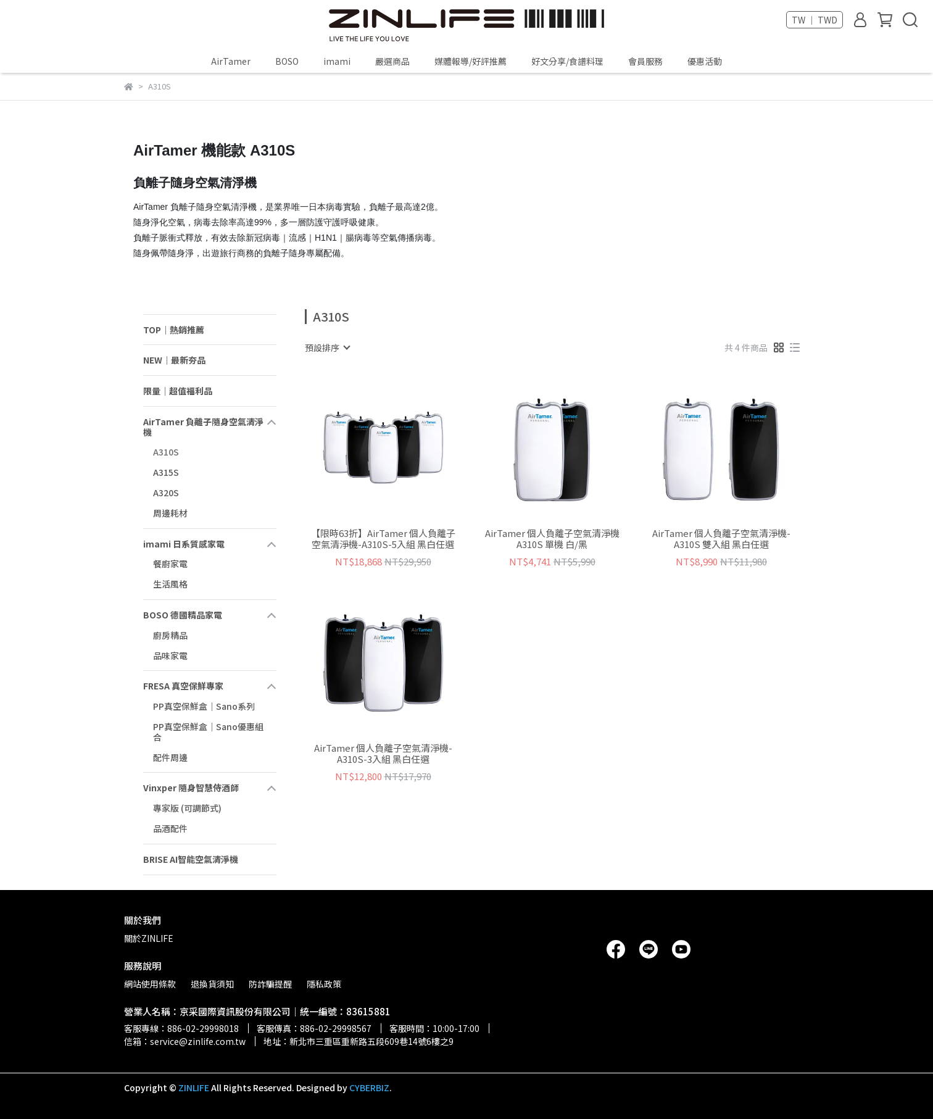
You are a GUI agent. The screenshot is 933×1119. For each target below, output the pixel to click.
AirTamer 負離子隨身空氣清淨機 (203, 426)
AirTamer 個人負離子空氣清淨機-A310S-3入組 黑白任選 (383, 754)
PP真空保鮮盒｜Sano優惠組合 (208, 731)
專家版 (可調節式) (187, 808)
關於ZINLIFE (148, 938)
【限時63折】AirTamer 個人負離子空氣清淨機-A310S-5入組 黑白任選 (383, 539)
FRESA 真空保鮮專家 (183, 686)
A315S (166, 472)
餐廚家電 (170, 563)
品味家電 (170, 655)
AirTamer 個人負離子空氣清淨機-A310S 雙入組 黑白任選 (721, 539)
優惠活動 (704, 61)
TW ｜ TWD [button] (814, 19)
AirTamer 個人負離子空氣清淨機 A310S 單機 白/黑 (552, 539)
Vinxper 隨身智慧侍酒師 (191, 787)
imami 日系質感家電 (184, 544)
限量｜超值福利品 (177, 391)
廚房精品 (170, 635)
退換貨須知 (212, 984)
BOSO (287, 61)
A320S (166, 492)
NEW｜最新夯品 (174, 360)
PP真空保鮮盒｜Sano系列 (204, 706)
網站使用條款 (150, 984)
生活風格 (170, 584)
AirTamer (231, 61)
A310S (166, 452)
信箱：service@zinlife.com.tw (185, 1041)
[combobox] (327, 347)
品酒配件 (170, 828)
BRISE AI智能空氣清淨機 (190, 859)
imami (336, 61)
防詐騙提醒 (270, 984)
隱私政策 (324, 984)
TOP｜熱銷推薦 (173, 329)
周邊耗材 (170, 513)
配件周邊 (170, 757)
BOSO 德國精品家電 (182, 615)
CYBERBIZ (369, 1087)
